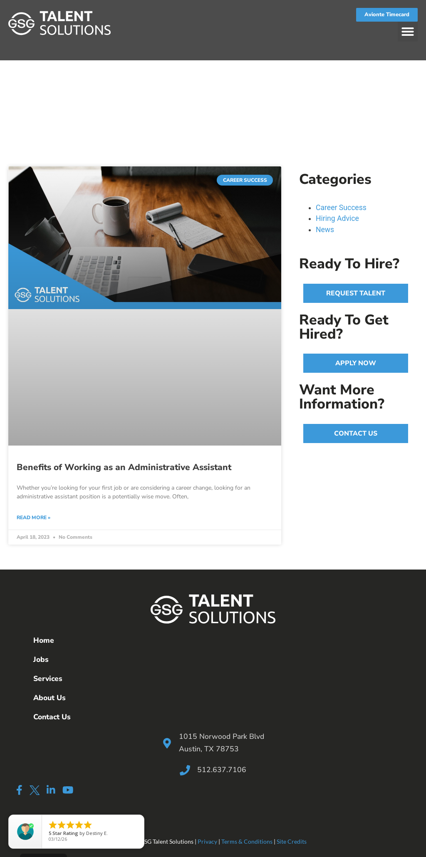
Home (43, 640)
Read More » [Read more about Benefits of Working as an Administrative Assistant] (33, 517)
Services (47, 679)
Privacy (207, 841)
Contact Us (52, 717)
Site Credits (292, 841)
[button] (408, 32)
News (325, 229)
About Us (49, 698)
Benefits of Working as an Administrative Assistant (124, 467)
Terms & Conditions (246, 841)
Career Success (341, 207)
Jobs (41, 659)
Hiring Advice (337, 218)
